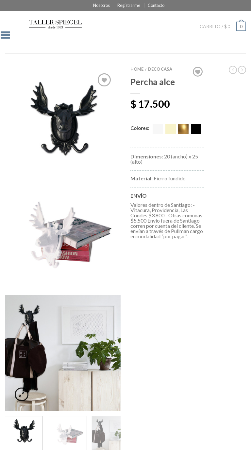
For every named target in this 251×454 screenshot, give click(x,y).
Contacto (156, 5)
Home (136, 69)
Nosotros (101, 5)
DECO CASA (160, 69)
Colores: (139, 128)
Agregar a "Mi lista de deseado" (104, 79)
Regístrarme (128, 5)
